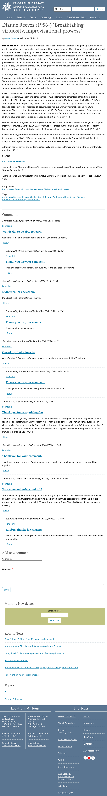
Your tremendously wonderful (22, 489)
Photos (59, 17)
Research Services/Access (65, 731)
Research (21, 17)
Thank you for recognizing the (22, 412)
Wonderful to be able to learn (22, 231)
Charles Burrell (37, 196)
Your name (7, 558)
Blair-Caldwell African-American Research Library (66, 776)
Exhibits (61, 760)
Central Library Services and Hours (11, 744)
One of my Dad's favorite (18, 352)
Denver (33, 17)
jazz (19, 196)
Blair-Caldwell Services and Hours (37, 744)
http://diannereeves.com (13, 161)
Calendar (62, 753)
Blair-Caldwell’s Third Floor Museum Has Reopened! (29, 639)
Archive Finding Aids (67, 739)
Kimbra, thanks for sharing (24, 529)
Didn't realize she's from (18, 292)
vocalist (12, 196)
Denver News (36, 189)
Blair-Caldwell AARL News (56, 189)
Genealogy (46, 17)
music (5, 196)
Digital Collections (66, 723)
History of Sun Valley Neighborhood (22, 674)
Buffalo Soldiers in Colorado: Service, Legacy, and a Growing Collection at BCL (41, 667)
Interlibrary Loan (65, 792)
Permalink (7, 225)
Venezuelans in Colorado (16, 660)
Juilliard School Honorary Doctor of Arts (21, 199)
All (6, 691)
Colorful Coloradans (14, 699)
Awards (86, 716)
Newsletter (88, 723)
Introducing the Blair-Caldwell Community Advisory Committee (34, 646)
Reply (6, 242)
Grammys (81, 196)
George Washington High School (60, 196)
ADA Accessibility (91, 750)
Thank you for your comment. (25, 261)
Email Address (54, 610)
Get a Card (62, 785)
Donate (86, 730)
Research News (22, 189)
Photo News (8, 189)
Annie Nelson (11, 38)
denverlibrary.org (66, 767)
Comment (6, 569)
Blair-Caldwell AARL (76, 17)
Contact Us (95, 17)
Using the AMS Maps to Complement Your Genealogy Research (34, 653)
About (9, 17)
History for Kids (65, 746)
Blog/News (88, 737)
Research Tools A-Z (67, 716)
